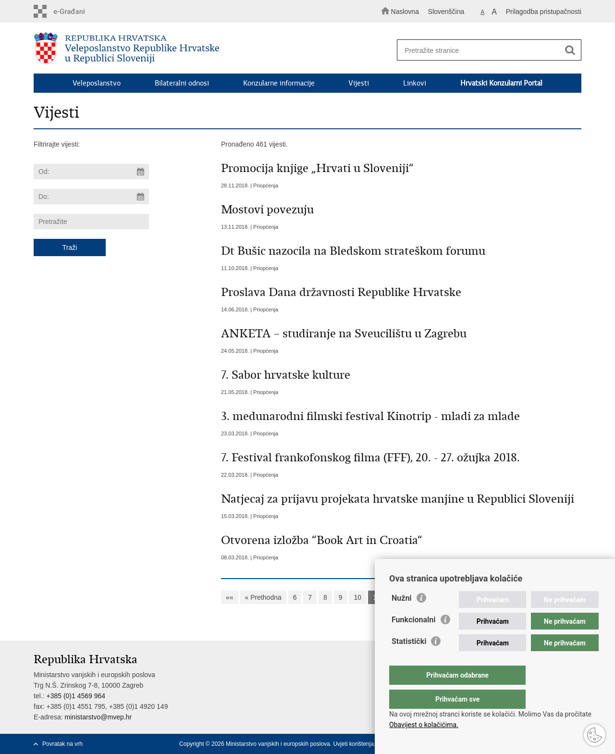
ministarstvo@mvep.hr (98, 717)
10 (357, 597)
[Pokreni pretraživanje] (570, 50)
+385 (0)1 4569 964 (75, 696)
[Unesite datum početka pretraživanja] (91, 171)
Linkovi (414, 83)
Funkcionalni (414, 638)
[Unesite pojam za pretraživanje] (484, 50)
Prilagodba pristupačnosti (543, 11)
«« (230, 597)
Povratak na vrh (62, 744)
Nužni (402, 617)
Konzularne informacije (279, 83)
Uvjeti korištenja (353, 744)
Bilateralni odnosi (182, 83)
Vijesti (358, 83)
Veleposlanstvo (97, 83)
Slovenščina (446, 11)
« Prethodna (263, 597)
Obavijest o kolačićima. (423, 725)
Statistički (409, 660)
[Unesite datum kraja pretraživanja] (91, 196)
